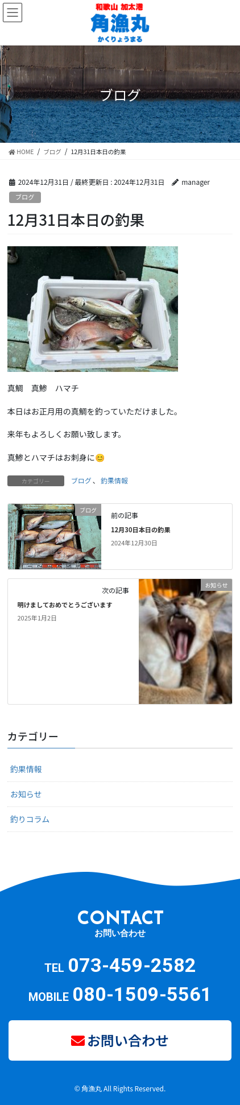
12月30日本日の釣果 (141, 529)
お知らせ (26, 794)
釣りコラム (30, 819)
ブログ (25, 196)
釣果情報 (114, 480)
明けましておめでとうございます (64, 604)
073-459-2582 (132, 965)
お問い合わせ (128, 1040)
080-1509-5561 (142, 994)
